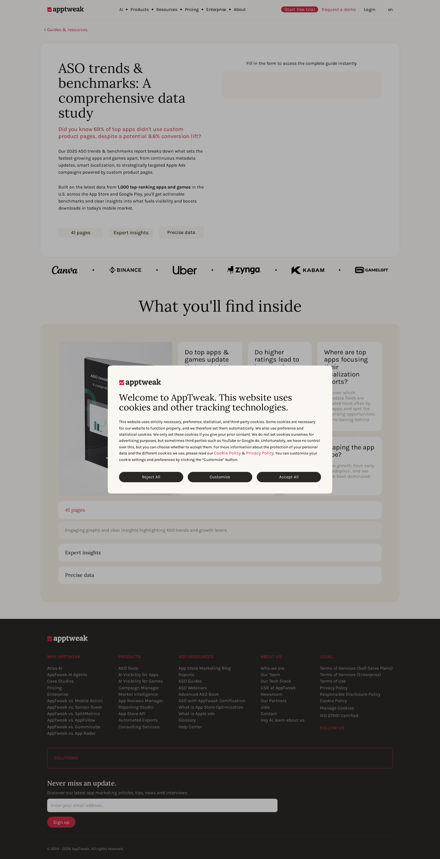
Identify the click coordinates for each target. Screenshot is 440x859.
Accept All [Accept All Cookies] (289, 476)
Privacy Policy (260, 453)
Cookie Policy (227, 453)
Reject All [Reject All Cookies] (151, 476)
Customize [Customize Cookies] (220, 476)
